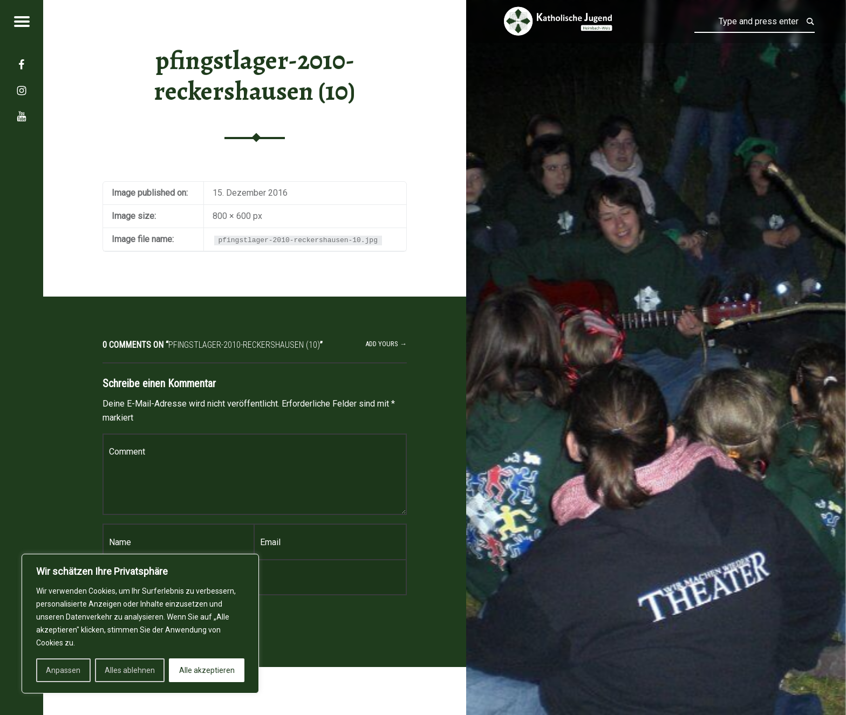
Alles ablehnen (130, 670)
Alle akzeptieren (207, 670)
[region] (140, 623)
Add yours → (386, 344)
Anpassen (63, 670)
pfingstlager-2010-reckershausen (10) (255, 76)
